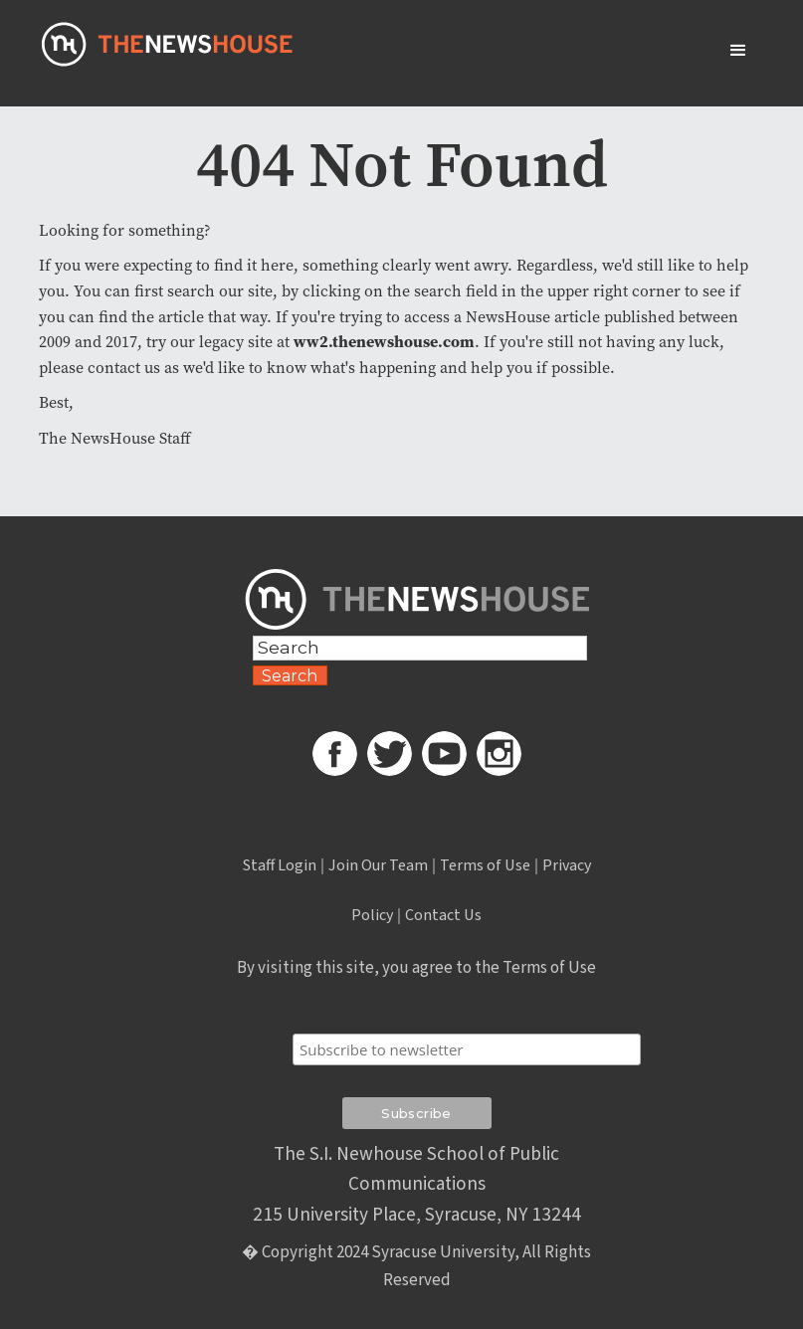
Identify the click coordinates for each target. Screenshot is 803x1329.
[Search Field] (420, 648)
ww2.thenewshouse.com (384, 341)
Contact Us (443, 915)
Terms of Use (485, 865)
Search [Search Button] (289, 675)
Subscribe (416, 1009)
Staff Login (279, 865)
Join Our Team (378, 865)
